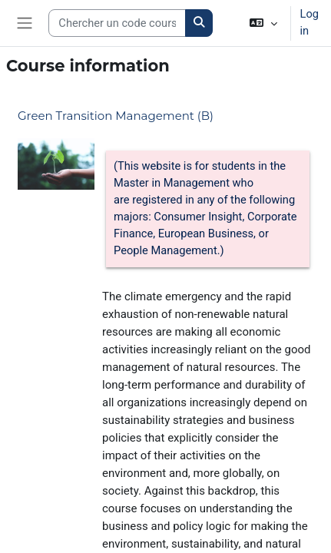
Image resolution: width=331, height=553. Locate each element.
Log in (309, 22)
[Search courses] (117, 23)
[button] (263, 23)
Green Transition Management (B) (115, 115)
